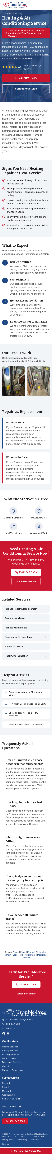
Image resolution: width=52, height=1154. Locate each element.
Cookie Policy (21, 1140)
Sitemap (5, 1144)
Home (8, 13)
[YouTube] (8, 1033)
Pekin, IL (6, 1087)
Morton (30, 952)
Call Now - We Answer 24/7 (26, 1151)
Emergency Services (11, 1062)
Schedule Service (26, 88)
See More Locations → (13, 1099)
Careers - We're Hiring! (12, 1070)
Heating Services (10, 1047)
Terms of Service (36, 1140)
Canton (7, 955)
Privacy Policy (8, 1140)
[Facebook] (3, 1033)
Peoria (16, 952)
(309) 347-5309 (26, 572)
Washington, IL (8, 1095)
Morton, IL (6, 1091)
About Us (6, 1066)
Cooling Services (10, 1050)
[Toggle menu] (47, 5)
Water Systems (9, 1058)
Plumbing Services (10, 1054)
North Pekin (30, 955)
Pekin (23, 952)
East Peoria (18, 955)
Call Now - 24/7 (26, 77)
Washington (41, 952)
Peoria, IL (6, 1083)
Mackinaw (41, 955)
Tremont (26, 957)
